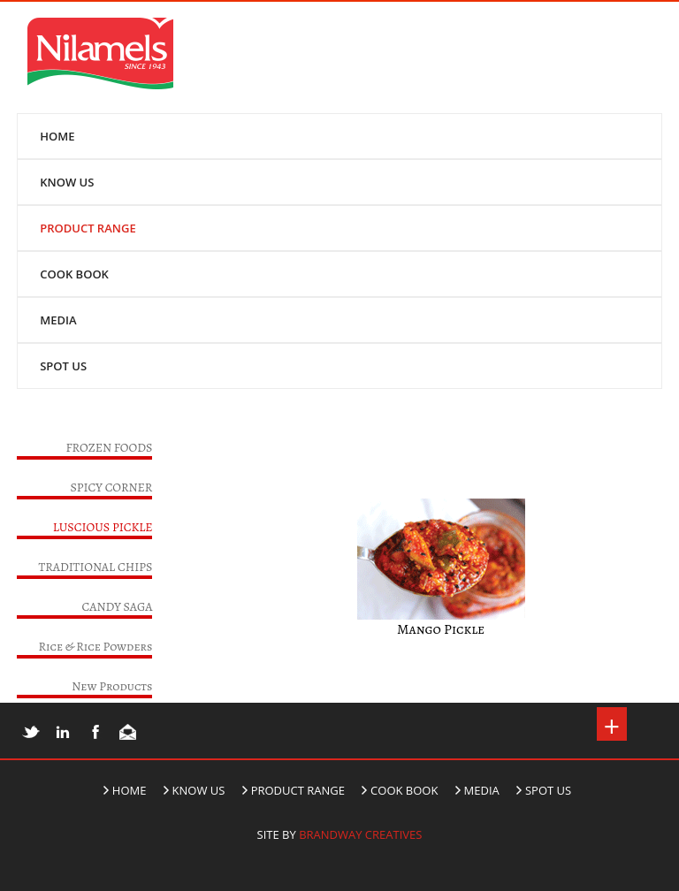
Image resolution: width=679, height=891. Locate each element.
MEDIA (58, 320)
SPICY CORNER (111, 487)
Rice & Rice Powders (96, 646)
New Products (112, 686)
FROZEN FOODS (108, 447)
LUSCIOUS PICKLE (103, 527)
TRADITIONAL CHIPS (96, 567)
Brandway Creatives (360, 834)
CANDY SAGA (117, 606)
